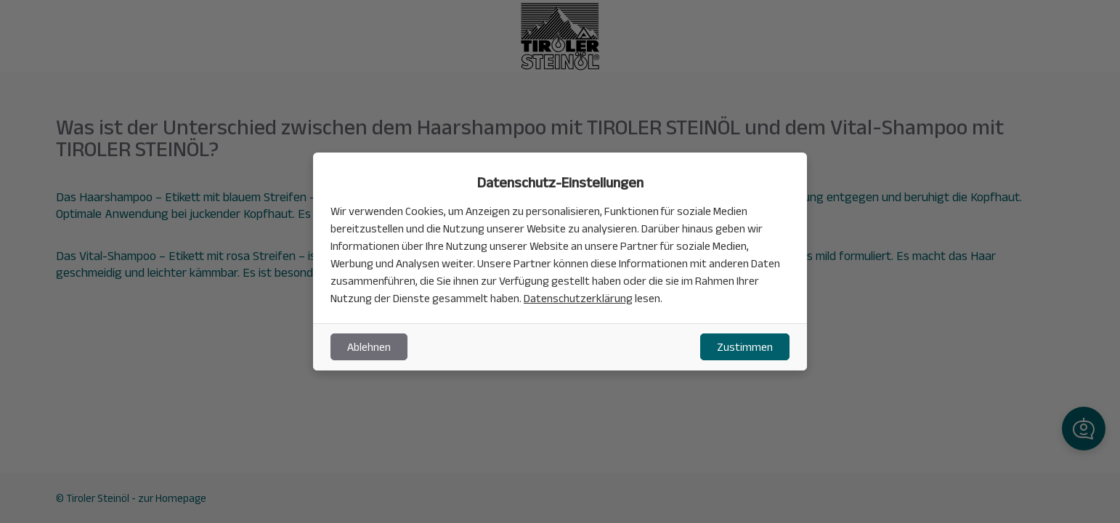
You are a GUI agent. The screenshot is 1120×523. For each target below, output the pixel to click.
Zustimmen (745, 347)
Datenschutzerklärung (578, 298)
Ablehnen (369, 347)
